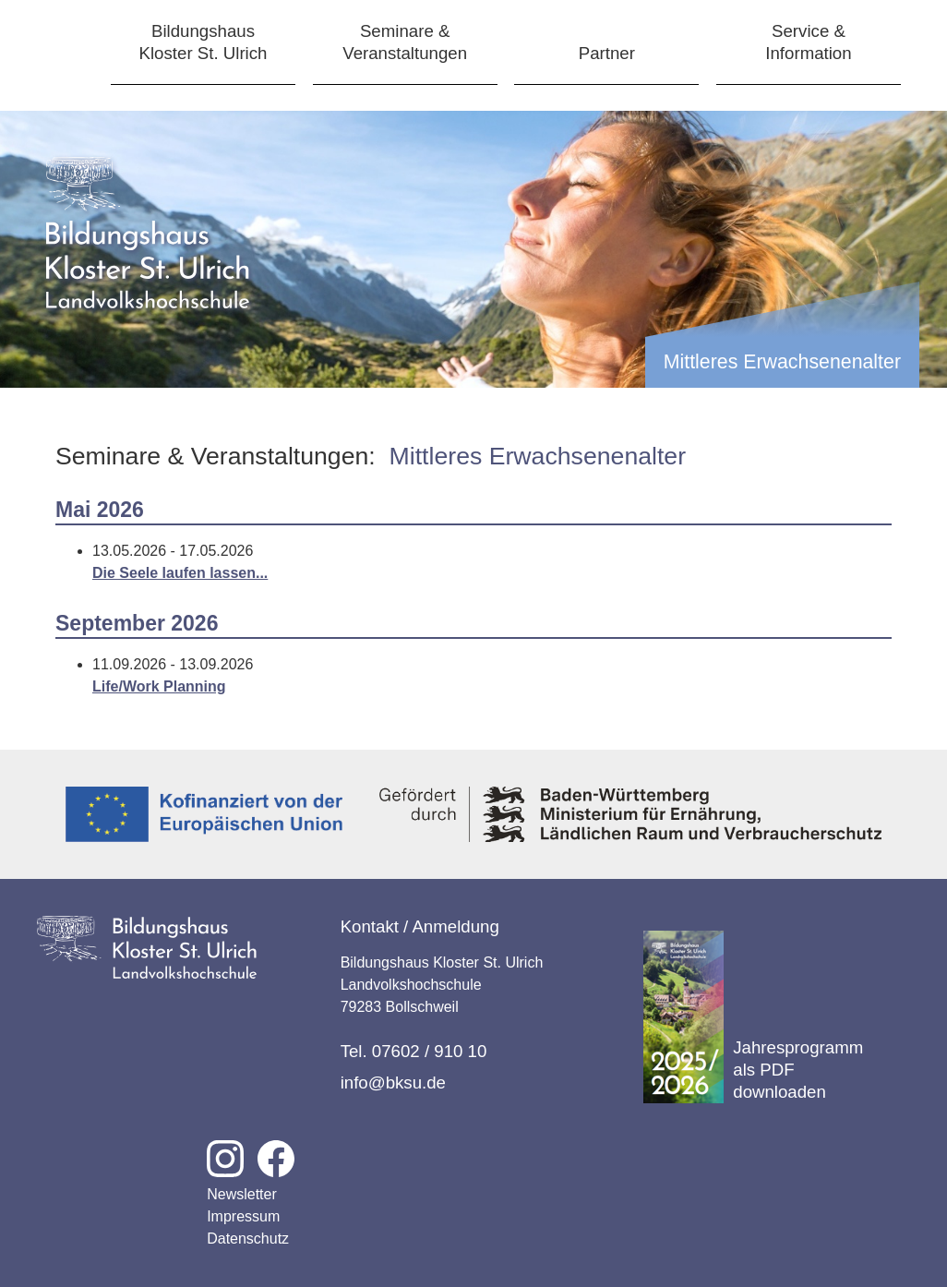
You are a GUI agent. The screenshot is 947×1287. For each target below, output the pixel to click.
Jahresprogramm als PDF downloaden (753, 1017)
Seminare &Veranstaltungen (404, 42)
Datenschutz (248, 1238)
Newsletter (242, 1194)
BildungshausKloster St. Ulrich (203, 42)
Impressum (243, 1216)
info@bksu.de (393, 1082)
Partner (607, 53)
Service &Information (808, 42)
